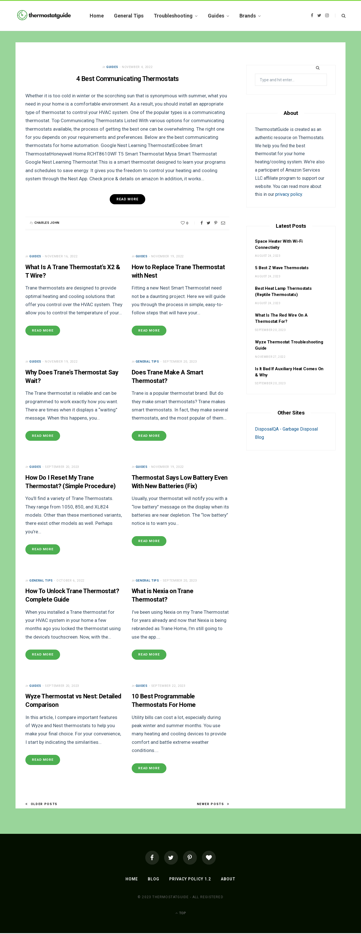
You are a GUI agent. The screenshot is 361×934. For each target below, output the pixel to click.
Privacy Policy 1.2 (190, 880)
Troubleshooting (173, 16)
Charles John (47, 223)
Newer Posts (213, 805)
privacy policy (288, 194)
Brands (247, 16)
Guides (216, 16)
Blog (153, 880)
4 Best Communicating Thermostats (127, 79)
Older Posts (41, 805)
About (228, 880)
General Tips (129, 16)
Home (97, 16)
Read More (43, 331)
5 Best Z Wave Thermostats (281, 267)
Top (180, 914)
